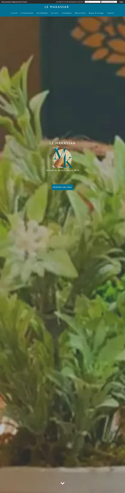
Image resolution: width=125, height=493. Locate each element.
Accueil (14, 13)
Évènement (67, 13)
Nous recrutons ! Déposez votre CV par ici (14, 2)
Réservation (80, 13)
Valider (121, 2)
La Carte (55, 13)
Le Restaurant (27, 13)
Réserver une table (62, 187)
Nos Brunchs (42, 13)
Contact (110, 13)
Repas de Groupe (96, 13)
